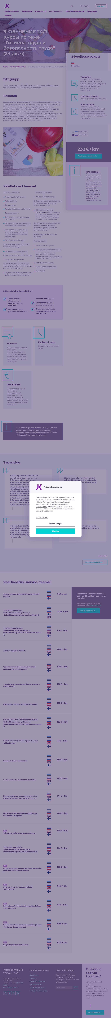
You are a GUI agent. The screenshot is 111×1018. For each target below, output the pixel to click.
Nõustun (55, 531)
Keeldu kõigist (55, 524)
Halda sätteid (42, 517)
